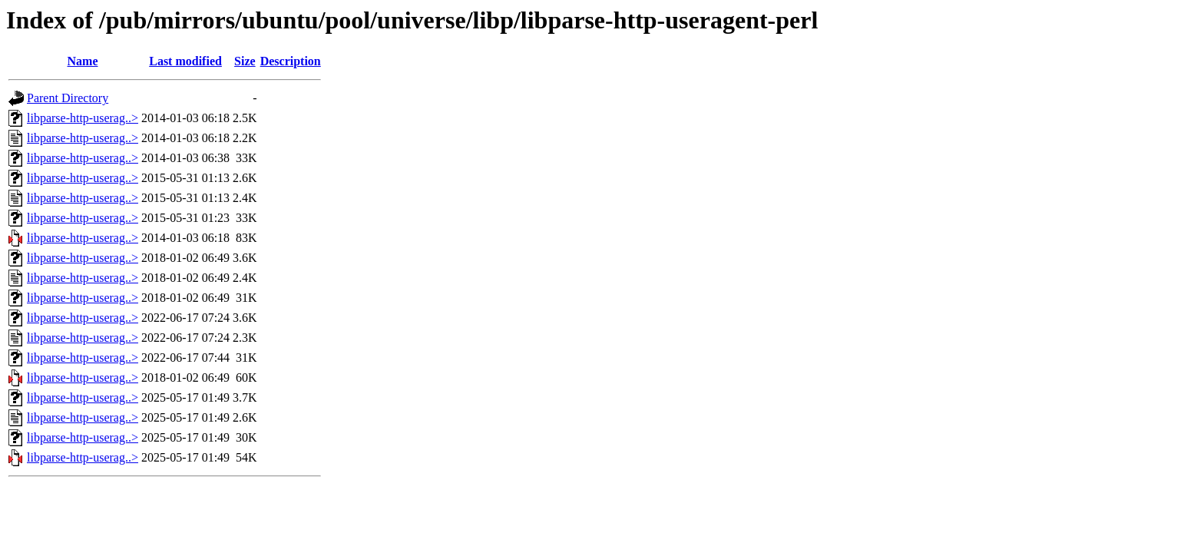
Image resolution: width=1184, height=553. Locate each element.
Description (290, 61)
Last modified (185, 61)
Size (245, 61)
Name (83, 61)
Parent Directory (67, 97)
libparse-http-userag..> (82, 117)
